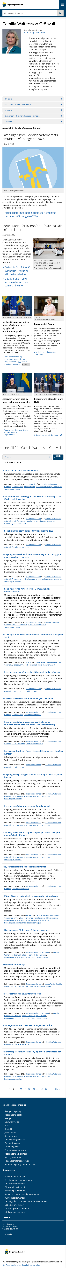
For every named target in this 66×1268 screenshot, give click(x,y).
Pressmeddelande (33, 518)
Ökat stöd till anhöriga (14, 964)
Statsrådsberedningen (31, 923)
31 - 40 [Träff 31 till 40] (35, 1089)
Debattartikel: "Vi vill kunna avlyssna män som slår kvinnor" (16, 282)
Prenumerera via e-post (16, 1150)
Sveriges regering (13, 1111)
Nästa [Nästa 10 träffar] (58, 1089)
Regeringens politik (13, 1114)
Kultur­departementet (15, 1197)
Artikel (28, 662)
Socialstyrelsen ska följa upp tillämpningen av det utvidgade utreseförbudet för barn (32, 833)
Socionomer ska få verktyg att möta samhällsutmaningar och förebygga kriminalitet (32, 498)
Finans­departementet (15, 1183)
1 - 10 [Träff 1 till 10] (11, 1089)
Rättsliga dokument (14, 1157)
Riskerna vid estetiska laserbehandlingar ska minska (28, 698)
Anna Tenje (40, 662)
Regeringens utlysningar (16, 1153)
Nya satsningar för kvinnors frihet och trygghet (26, 930)
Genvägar (33, 110)
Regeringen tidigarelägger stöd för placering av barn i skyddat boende (33, 776)
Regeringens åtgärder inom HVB (49, 435)
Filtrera (27, 457)
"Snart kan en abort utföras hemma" (21, 470)
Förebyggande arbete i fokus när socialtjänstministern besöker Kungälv (33, 752)
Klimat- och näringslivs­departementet (22, 1194)
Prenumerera (58, 457)
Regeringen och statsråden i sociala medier (33, 116)
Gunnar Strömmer (19, 625)
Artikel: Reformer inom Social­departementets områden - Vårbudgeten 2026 (30, 214)
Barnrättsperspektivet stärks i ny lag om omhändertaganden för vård (32, 1053)
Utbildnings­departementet (17, 1208)
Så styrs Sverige (12, 1122)
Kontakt (8, 1129)
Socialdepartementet (35, 32)
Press (7, 1125)
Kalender (33, 121)
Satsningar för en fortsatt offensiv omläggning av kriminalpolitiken (27, 590)
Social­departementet (14, 1205)
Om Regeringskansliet (15, 1139)
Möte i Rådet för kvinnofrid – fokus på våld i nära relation (31, 896)
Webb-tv (45, 952)
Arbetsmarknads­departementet (19, 1180)
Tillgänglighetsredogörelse (17, 1160)
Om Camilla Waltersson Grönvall (33, 104)
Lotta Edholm (31, 521)
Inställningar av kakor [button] (31, 1265)
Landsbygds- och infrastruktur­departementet (26, 1201)
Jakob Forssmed (18, 521)
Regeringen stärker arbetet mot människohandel (27, 806)
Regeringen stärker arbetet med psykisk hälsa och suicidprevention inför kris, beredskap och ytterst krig (29, 723)
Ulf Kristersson (52, 918)
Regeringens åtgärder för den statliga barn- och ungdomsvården (16, 432)
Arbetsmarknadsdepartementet (49, 486)
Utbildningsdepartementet (15, 523)
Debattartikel (31, 484)
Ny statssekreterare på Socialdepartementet (25, 866)
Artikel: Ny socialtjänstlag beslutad (46, 353)
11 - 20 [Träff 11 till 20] (19, 1089)
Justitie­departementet (15, 1190)
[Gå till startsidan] (12, 4)
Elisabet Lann (17, 486)
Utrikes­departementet (15, 1212)
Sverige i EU (10, 1118)
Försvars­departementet (16, 1187)
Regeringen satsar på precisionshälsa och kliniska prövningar (32, 672)
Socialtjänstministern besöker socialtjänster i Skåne (28, 1025)
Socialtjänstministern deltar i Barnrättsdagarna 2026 (28, 530)
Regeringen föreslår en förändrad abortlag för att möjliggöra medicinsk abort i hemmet (32, 555)
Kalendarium (11, 1136)
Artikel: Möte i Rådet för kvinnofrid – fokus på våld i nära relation (18, 271)
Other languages (12, 1146)
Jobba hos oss (11, 1132)
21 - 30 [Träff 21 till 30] (27, 1089)
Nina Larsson (29, 486)
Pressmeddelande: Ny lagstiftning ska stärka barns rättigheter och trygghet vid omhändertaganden (17, 361)
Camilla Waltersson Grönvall (47, 915)
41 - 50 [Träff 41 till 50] (44, 1089)
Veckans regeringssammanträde (20, 1164)
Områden (33, 99)
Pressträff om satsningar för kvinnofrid (22, 993)
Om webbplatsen (12, 1143)
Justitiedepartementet (37, 625)
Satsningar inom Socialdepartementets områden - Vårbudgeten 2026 (33, 636)
